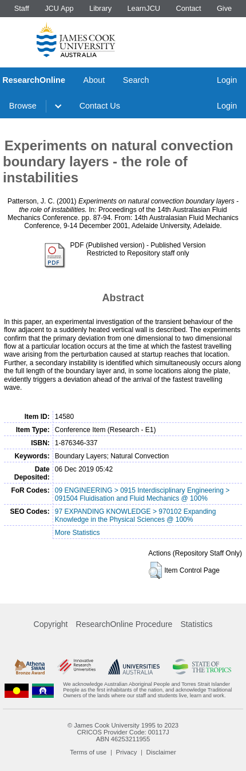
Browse (23, 105)
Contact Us (100, 105)
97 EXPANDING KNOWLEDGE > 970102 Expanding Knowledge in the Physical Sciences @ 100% (135, 516)
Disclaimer (161, 752)
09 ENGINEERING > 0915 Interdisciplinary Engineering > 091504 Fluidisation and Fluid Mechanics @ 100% (142, 494)
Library (100, 8)
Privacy (126, 752)
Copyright (51, 624)
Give (224, 8)
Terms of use (88, 752)
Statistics (196, 624)
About (94, 80)
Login (227, 80)
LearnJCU (144, 8)
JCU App (59, 8)
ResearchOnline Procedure (124, 624)
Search (136, 80)
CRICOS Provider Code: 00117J (123, 732)
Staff (21, 8)
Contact (188, 8)
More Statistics (77, 533)
